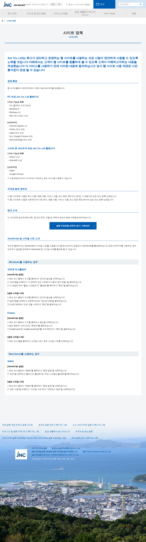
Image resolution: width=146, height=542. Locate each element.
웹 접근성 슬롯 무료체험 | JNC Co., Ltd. (71, 441)
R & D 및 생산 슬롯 (86, 428)
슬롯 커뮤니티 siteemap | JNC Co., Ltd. (107, 445)
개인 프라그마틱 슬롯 (40, 441)
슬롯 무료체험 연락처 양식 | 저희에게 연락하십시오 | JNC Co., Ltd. (59, 448)
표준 (52, 4)
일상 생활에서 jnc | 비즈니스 (59, 428)
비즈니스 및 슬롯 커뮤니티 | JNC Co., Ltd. (21, 428)
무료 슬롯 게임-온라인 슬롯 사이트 (18, 424)
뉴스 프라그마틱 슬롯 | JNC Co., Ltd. (91, 424)
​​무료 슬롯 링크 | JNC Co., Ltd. (88, 432)
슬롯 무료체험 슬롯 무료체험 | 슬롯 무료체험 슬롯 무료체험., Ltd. (58, 445)
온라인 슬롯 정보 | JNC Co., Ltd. (54, 424)
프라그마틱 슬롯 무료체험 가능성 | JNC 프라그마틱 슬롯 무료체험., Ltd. (35, 432)
